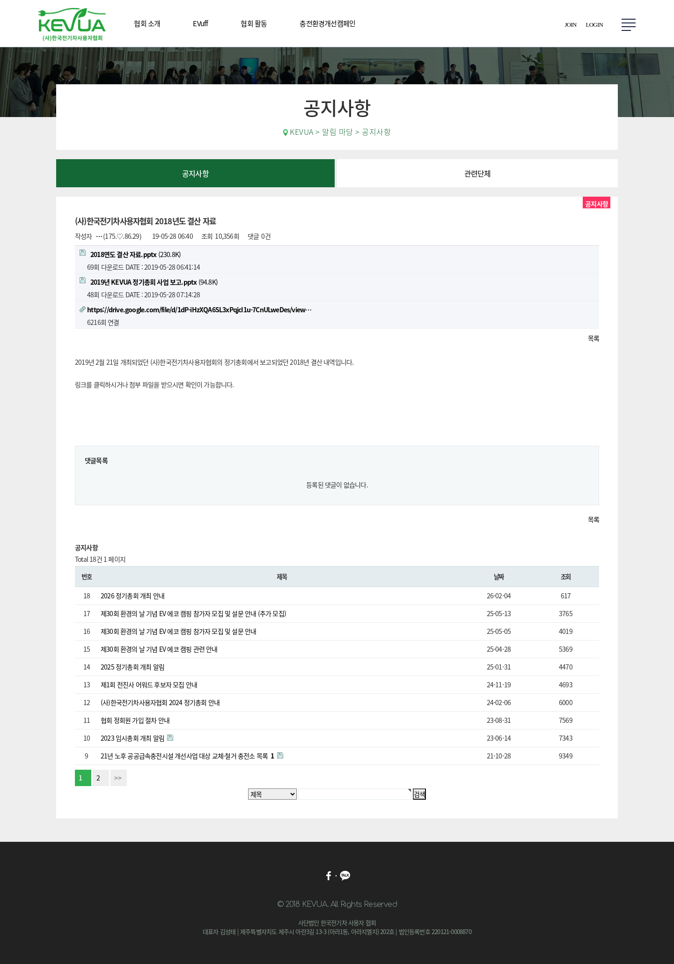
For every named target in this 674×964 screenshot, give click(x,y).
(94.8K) (149, 282)
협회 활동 (254, 23)
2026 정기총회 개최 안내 (132, 595)
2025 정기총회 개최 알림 (132, 666)
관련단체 (477, 173)
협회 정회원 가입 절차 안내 (135, 720)
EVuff (200, 23)
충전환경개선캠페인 (327, 23)
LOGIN (594, 24)
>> (118, 777)
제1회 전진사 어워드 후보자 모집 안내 (149, 684)
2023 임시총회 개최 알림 (133, 738)
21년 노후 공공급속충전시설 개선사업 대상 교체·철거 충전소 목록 (188, 755)
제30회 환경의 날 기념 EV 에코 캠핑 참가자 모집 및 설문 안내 (178, 631)
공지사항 (195, 173)
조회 (566, 576)
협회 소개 (147, 23)
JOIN (571, 24)
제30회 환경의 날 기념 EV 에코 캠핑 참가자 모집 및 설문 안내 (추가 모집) (193, 613)
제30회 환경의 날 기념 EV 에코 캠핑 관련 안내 (159, 649)
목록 (593, 338)
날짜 (499, 576)
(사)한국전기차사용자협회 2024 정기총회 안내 (160, 702)
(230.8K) (130, 254)
